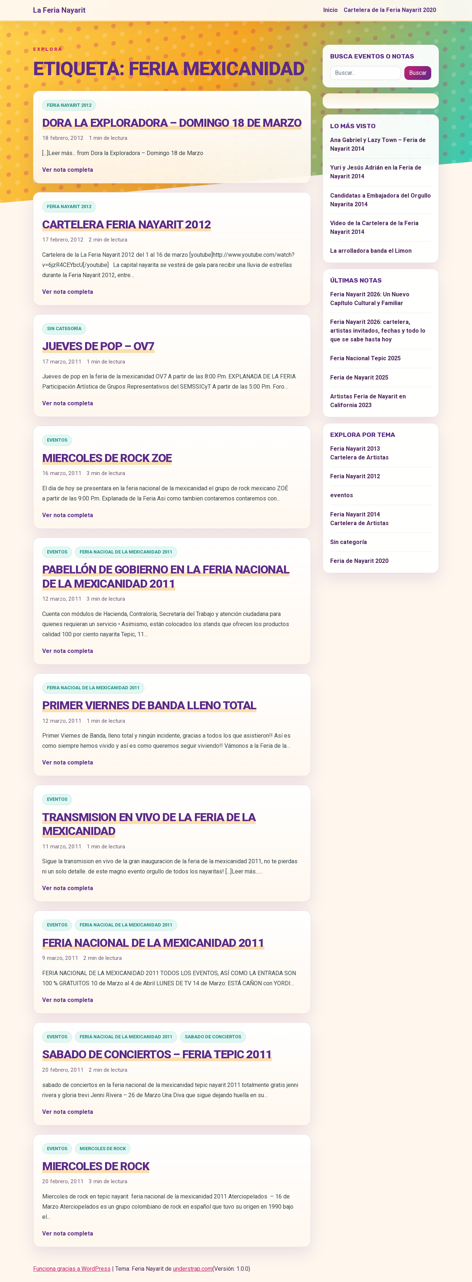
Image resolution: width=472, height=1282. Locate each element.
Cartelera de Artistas (359, 457)
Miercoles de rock (95, 1166)
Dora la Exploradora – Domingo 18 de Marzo (171, 123)
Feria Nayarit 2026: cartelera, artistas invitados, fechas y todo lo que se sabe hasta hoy (377, 331)
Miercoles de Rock (103, 1148)
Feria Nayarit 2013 (355, 448)
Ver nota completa (67, 169)
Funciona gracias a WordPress (72, 1268)
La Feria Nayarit (59, 10)
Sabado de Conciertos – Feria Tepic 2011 (157, 1054)
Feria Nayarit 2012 (69, 105)
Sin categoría (64, 328)
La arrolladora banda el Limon (371, 250)
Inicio (330, 10)
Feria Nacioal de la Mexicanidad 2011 (126, 552)
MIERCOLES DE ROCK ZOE (107, 458)
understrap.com (192, 1268)
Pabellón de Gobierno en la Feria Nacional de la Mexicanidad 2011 (165, 576)
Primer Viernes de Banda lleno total (149, 705)
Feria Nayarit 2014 (355, 514)
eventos (57, 440)
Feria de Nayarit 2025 (359, 377)
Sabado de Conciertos (213, 1036)
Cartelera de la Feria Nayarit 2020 (390, 10)
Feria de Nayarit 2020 (359, 560)
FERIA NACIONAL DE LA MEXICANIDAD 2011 (153, 943)
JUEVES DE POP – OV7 (98, 346)
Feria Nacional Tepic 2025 (365, 358)
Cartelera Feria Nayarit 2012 (126, 224)
